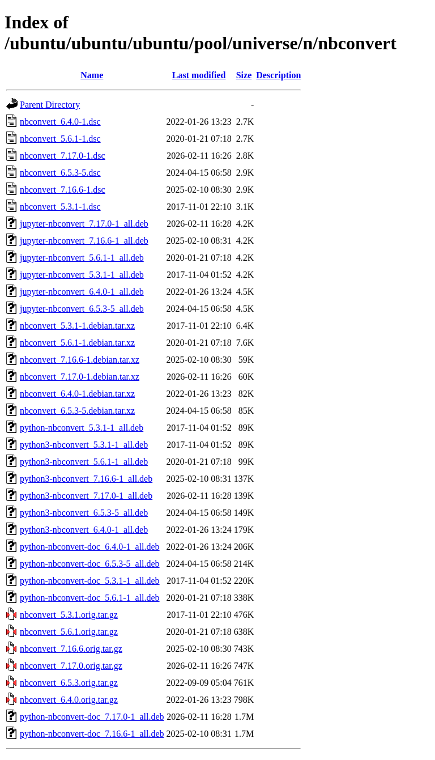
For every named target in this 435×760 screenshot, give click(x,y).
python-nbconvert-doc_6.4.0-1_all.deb (90, 546)
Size (244, 75)
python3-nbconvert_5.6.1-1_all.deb (84, 461)
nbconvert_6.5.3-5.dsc (60, 172)
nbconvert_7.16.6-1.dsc (62, 189)
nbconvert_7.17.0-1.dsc (62, 155)
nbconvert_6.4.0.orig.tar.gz (69, 699)
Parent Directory (50, 104)
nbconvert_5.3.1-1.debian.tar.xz (77, 325)
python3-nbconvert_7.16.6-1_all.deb (86, 478)
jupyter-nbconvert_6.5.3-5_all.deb (82, 308)
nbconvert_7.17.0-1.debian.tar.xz (79, 376)
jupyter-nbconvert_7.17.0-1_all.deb (84, 223)
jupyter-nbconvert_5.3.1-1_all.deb (82, 274)
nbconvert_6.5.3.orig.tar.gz (69, 682)
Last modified (199, 75)
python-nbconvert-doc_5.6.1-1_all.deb (90, 597)
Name (91, 75)
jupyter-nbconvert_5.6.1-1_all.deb (82, 257)
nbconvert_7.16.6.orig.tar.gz (71, 648)
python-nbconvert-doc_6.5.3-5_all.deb (90, 563)
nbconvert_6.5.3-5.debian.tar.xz (77, 410)
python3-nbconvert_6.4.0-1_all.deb (84, 529)
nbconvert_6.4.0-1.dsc (60, 121)
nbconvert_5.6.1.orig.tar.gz (69, 631)
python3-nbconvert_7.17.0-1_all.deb (86, 495)
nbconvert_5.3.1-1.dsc (60, 206)
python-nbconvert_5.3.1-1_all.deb (81, 427)
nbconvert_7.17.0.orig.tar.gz (71, 665)
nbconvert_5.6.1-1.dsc (60, 138)
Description (278, 75)
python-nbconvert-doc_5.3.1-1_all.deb (90, 580)
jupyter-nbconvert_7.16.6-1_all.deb (84, 240)
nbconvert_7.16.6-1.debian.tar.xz (79, 359)
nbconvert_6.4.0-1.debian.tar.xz (77, 393)
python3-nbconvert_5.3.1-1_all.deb (84, 444)
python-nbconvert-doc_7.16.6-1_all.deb (92, 733)
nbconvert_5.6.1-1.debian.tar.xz (77, 342)
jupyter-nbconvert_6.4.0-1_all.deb (82, 291)
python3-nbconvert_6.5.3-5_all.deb (84, 512)
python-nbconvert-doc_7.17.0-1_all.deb (92, 716)
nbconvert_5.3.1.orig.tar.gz (69, 614)
